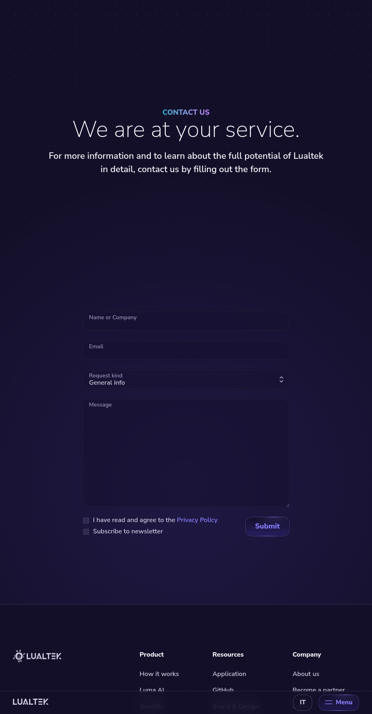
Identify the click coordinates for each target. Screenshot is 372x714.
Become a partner (318, 690)
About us (305, 674)
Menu (339, 702)
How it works (159, 674)
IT (303, 702)
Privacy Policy (197, 520)
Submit (267, 526)
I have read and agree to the (155, 520)
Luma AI (152, 690)
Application (229, 674)
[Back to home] (31, 703)
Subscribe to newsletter (128, 531)
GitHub (223, 690)
